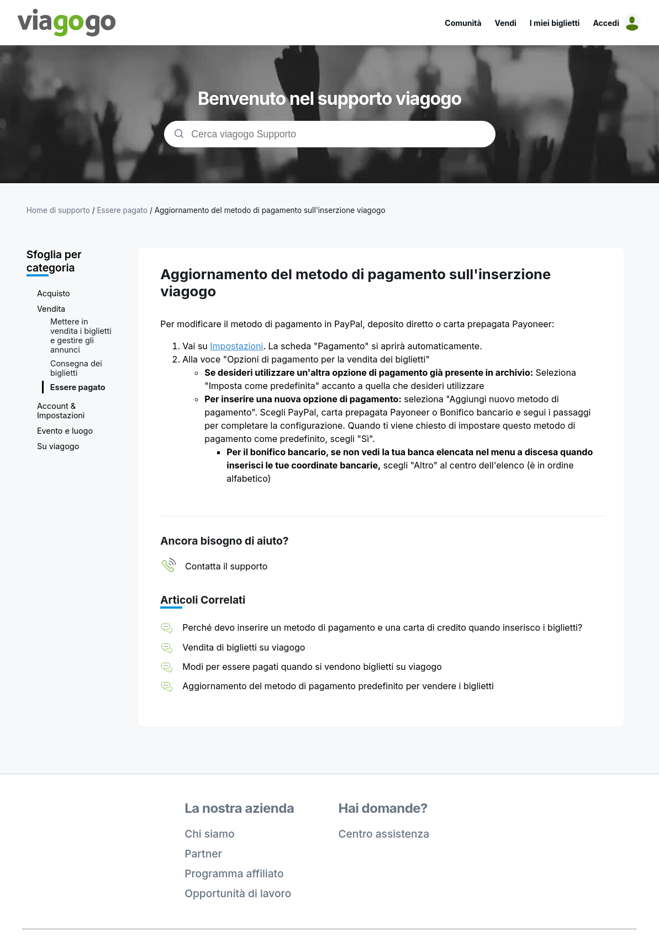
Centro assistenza (384, 833)
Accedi (606, 23)
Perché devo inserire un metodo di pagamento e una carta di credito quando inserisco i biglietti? (382, 627)
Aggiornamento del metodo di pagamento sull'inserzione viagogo (270, 210)
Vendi (505, 23)
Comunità (463, 23)
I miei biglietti (555, 23)
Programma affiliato (233, 873)
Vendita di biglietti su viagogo (243, 647)
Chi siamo (209, 833)
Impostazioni (236, 345)
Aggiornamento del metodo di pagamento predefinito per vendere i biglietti (338, 685)
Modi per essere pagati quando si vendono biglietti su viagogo (312, 666)
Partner (203, 853)
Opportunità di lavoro (237, 893)
